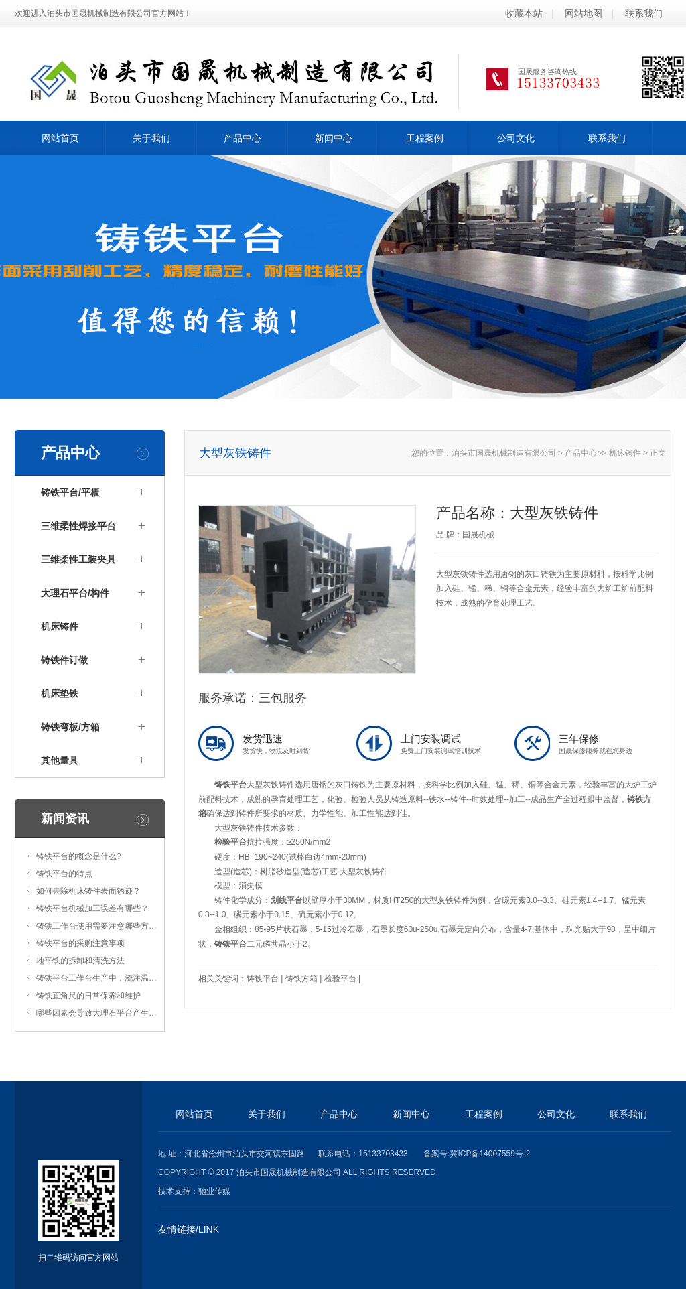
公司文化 (516, 138)
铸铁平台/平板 (70, 492)
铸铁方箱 (301, 978)
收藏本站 (524, 13)
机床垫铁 (59, 693)
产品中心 (242, 138)
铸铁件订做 (64, 660)
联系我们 (644, 13)
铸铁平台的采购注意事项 (80, 943)
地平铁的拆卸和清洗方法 (80, 960)
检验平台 (230, 842)
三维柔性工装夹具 (78, 559)
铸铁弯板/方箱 (70, 727)
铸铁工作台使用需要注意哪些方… (96, 926)
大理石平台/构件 (75, 593)
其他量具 (59, 760)
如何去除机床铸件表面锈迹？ (88, 891)
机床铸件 (59, 626)
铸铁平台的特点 (64, 873)
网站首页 (60, 138)
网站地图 (583, 13)
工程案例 (424, 138)
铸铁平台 (230, 784)
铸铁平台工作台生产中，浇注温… (96, 978)
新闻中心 (333, 138)
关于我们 (151, 138)
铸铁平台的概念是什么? (78, 856)
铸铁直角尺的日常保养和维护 (88, 995)
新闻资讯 (65, 818)
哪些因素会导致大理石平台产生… (96, 1013)
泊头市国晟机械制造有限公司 (504, 453)
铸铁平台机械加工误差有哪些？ (92, 908)
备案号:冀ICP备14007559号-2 (476, 1153)
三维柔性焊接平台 (78, 526)
